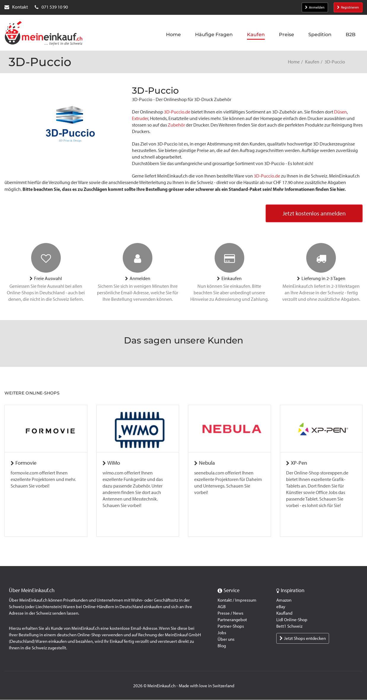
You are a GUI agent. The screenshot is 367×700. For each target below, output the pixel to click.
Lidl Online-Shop (291, 620)
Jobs (222, 633)
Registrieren (348, 7)
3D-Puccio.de (177, 112)
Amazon (283, 600)
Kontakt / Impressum (237, 600)
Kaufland (284, 613)
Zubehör (176, 125)
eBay (280, 607)
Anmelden (315, 7)
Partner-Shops (231, 626)
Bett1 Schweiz (289, 626)
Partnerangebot (232, 620)
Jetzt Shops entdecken (303, 638)
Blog (222, 646)
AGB (222, 607)
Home (294, 62)
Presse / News (230, 613)
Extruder (140, 118)
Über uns (226, 639)
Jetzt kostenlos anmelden (314, 213)
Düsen (340, 112)
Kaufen (312, 62)
